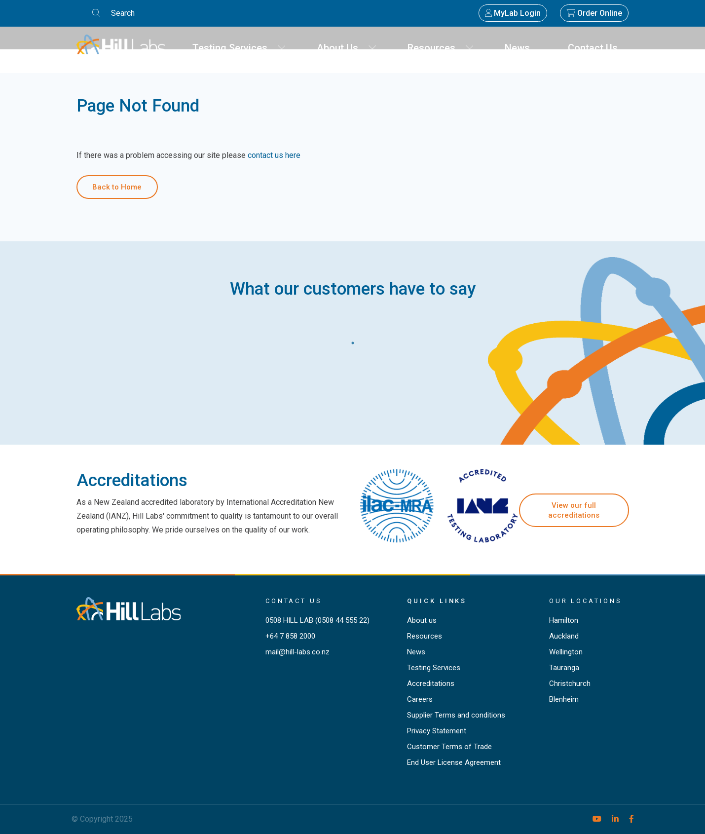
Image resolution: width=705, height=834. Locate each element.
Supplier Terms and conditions (456, 715)
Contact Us (596, 48)
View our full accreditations (573, 510)
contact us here (274, 155)
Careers (420, 699)
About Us (347, 48)
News (521, 48)
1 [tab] (352, 340)
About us (422, 620)
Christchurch (570, 683)
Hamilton (563, 620)
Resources (441, 48)
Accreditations (430, 683)
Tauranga (564, 667)
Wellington (566, 651)
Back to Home (117, 187)
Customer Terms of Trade (449, 746)
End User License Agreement (454, 762)
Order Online (594, 13)
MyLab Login (513, 13)
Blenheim (564, 699)
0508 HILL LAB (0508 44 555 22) (317, 620)
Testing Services (239, 48)
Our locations (585, 601)
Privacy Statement (436, 730)
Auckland (564, 636)
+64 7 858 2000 (290, 636)
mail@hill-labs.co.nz (297, 651)
